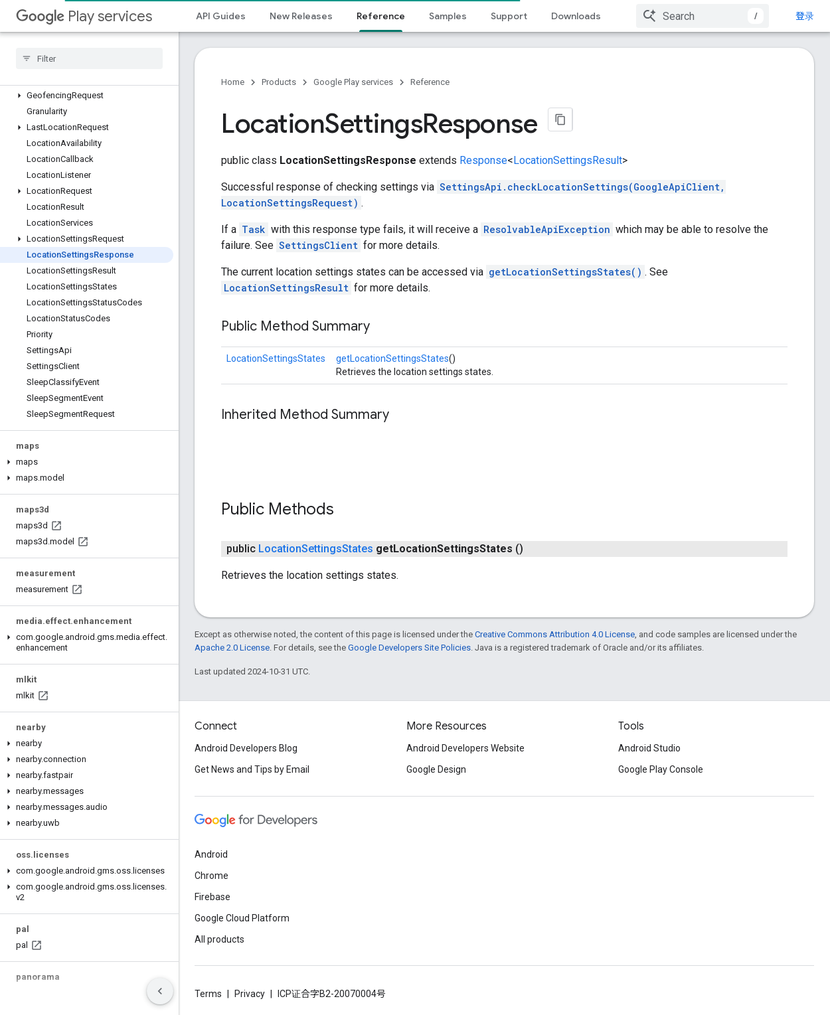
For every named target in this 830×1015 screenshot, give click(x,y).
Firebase (212, 897)
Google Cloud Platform (242, 918)
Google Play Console (660, 769)
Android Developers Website (465, 748)
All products (219, 939)
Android (211, 854)
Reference (430, 82)
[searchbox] (89, 58)
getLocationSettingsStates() (565, 272)
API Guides (221, 16)
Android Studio (649, 748)
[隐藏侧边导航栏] (160, 991)
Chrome (211, 875)
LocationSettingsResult (567, 160)
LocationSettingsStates (275, 358)
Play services (84, 16)
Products (279, 82)
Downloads (576, 16)
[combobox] (702, 16)
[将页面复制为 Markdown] (560, 119)
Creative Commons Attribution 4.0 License (555, 634)
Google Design (436, 769)
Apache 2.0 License (232, 648)
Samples (448, 16)
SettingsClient (318, 245)
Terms (208, 993)
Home (232, 82)
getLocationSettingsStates (392, 358)
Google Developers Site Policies (409, 648)
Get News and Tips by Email (252, 769)
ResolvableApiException (546, 229)
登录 (804, 16)
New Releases (301, 16)
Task (254, 229)
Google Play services (353, 82)
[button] (86, 96)
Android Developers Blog (246, 748)
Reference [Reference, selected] (381, 16)
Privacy (249, 993)
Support (509, 16)
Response (483, 160)
